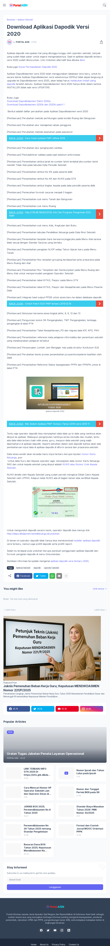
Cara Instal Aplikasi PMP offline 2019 (45, 138)
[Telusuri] (104, 5)
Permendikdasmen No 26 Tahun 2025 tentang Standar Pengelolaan (37, 828)
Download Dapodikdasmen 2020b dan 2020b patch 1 (35, 104)
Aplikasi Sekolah (25, 19)
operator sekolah (51, 568)
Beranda (11, 19)
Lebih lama (100, 610)
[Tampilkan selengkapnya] (66, 576)
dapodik (37, 568)
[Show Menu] (4, 5)
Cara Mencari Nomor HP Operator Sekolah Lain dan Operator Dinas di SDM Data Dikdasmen (37, 791)
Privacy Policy (58, 944)
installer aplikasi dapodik (87, 540)
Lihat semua (98, 588)
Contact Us (74, 944)
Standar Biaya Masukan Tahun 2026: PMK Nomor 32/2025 (90, 809)
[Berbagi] (100, 42)
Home (34, 944)
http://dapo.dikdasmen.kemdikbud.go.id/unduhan (33, 533)
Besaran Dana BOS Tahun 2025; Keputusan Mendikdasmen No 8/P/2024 (37, 847)
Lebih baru (10, 610)
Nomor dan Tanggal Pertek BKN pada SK (88, 791)
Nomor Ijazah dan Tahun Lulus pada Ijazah (90, 772)
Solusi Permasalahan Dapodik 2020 (37, 66)
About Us (44, 944)
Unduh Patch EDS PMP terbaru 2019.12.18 (48, 303)
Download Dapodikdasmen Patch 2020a (28, 101)
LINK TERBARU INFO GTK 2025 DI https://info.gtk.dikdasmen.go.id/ (37, 772)
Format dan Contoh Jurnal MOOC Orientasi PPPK (89, 828)
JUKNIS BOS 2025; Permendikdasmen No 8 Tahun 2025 (37, 809)
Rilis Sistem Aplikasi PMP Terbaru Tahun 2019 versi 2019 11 (57, 423)
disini (82, 60)
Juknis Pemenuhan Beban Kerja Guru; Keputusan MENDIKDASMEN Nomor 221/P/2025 (51, 688)
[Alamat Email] (55, 880)
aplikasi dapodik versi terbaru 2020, (70, 561)
